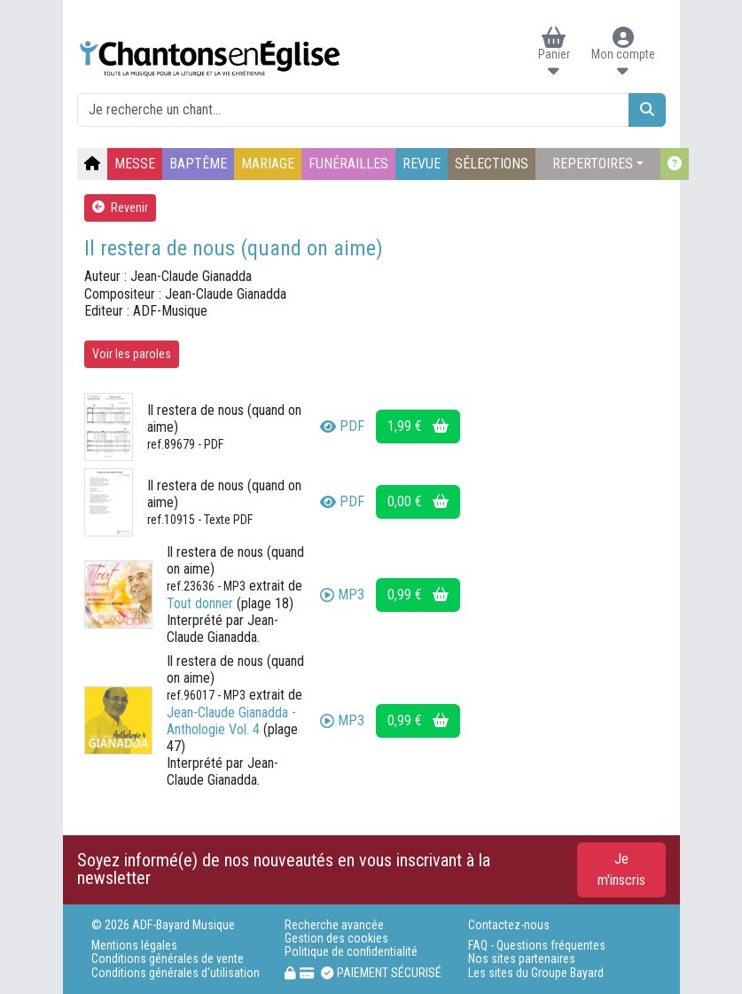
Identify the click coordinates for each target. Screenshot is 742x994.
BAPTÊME (198, 163)
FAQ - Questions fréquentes (536, 945)
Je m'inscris (621, 869)
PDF (342, 426)
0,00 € (418, 501)
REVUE (421, 163)
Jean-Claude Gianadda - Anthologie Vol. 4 (231, 721)
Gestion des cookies (336, 938)
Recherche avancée (334, 925)
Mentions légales (134, 945)
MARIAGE (267, 163)
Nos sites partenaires (521, 959)
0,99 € (418, 594)
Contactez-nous (509, 925)
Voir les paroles (131, 354)
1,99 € (418, 426)
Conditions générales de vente (167, 959)
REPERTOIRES (592, 163)
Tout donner (200, 603)
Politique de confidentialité (351, 952)
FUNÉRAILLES (348, 163)
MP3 (342, 594)
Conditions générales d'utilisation (175, 973)
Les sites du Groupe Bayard (536, 973)
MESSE (134, 163)
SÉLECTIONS (491, 163)
